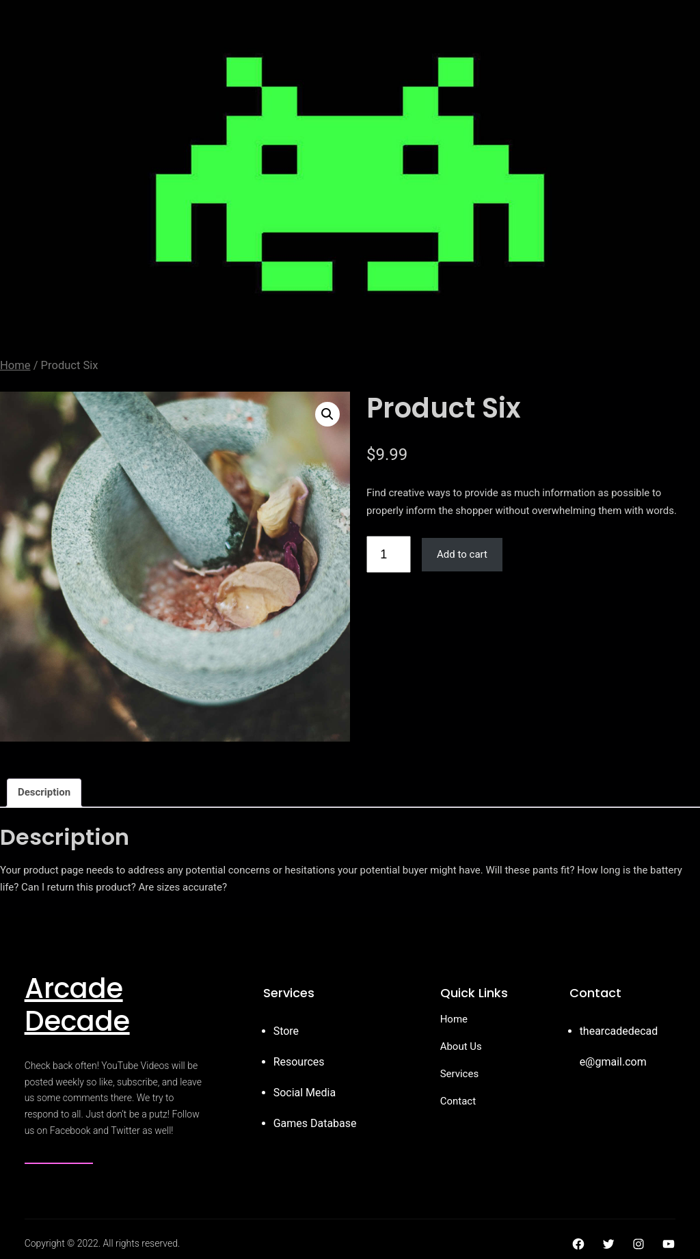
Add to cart (462, 554)
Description (44, 792)
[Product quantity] (388, 554)
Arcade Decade (77, 1004)
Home (15, 365)
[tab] (44, 793)
